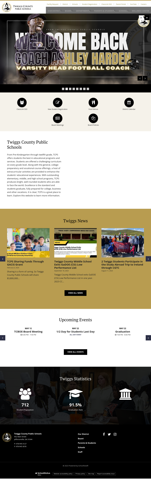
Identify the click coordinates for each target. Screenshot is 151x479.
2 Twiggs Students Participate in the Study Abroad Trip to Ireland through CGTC (122, 264)
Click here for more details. (25, 74)
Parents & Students (87, 443)
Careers (144, 4)
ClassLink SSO (115, 4)
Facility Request (70, 4)
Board (81, 439)
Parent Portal (126, 4)
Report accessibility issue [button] (106, 474)
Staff (80, 452)
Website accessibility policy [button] (63, 474)
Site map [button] (91, 474)
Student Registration (100, 4)
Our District (83, 434)
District (80, 4)
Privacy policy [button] (80, 474)
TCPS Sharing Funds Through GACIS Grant (25, 263)
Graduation (122, 332)
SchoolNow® (83, 466)
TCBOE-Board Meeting (28, 332)
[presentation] (140, 78)
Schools (87, 4)
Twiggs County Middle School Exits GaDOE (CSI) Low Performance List (73, 264)
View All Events (75, 352)
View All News (75, 293)
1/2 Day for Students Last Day (75, 332)
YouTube (136, 4)
